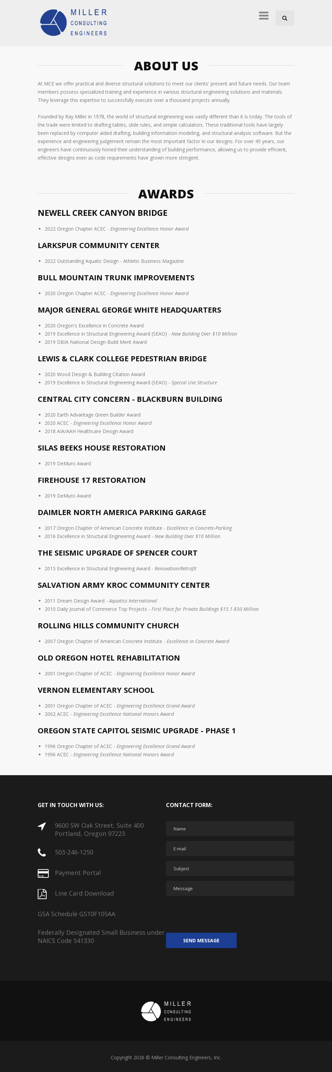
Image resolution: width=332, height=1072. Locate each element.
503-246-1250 (74, 852)
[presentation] (218, 914)
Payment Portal (78, 873)
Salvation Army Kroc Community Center (124, 585)
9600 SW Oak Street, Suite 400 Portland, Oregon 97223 (99, 829)
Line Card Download (84, 893)
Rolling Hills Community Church (108, 625)
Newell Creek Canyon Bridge (102, 212)
